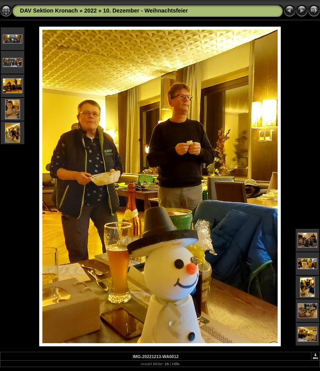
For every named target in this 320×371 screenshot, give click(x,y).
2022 (90, 10)
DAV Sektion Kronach (49, 10)
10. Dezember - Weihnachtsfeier (145, 10)
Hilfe (176, 364)
